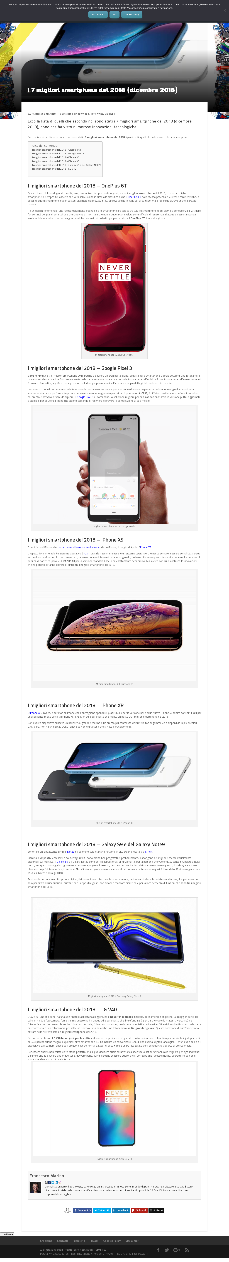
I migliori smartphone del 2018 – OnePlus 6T (56, 149)
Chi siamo (46, 1240)
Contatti (62, 1240)
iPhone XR (35, 713)
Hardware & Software (88, 113)
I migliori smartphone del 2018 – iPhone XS (55, 157)
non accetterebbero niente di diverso (79, 547)
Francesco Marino (44, 113)
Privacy (94, 1240)
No (114, 14)
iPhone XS (145, 547)
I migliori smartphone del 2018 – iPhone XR (55, 161)
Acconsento (98, 14)
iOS (86, 553)
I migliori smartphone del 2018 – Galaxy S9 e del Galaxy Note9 (66, 165)
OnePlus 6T (134, 197)
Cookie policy (132, 14)
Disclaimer (131, 1240)
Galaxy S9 (62, 861)
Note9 (70, 851)
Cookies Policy (112, 1240)
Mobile (109, 113)
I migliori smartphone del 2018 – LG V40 (54, 168)
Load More (7, 1234)
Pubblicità (79, 1240)
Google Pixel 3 (85, 397)
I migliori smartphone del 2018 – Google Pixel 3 (58, 153)
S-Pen (148, 851)
